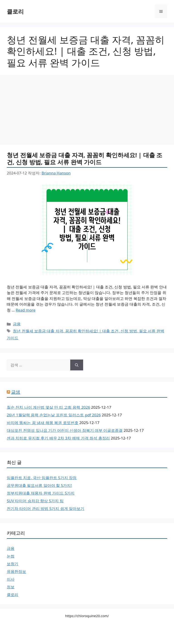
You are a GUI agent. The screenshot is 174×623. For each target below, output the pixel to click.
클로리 (15, 11)
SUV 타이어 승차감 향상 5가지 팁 (35, 500)
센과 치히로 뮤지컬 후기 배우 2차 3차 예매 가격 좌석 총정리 (58, 438)
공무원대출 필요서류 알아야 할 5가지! (39, 485)
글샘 (15, 392)
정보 (10, 586)
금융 (17, 323)
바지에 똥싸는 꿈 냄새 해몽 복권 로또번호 (42, 422)
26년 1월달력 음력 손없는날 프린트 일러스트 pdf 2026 (54, 415)
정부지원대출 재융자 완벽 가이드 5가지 (41, 493)
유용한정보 (16, 571)
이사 (10, 579)
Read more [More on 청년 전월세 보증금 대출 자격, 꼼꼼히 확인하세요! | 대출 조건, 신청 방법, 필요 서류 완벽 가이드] (25, 310)
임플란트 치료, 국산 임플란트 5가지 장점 (42, 477)
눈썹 (10, 556)
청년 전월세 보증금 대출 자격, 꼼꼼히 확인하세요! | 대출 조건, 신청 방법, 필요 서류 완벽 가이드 (84, 158)
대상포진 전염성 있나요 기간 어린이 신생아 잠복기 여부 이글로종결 (65, 430)
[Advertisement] (87, 111)
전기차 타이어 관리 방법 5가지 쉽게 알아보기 (45, 508)
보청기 (12, 563)
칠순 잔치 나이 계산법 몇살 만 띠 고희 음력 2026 (48, 407)
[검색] (76, 365)
